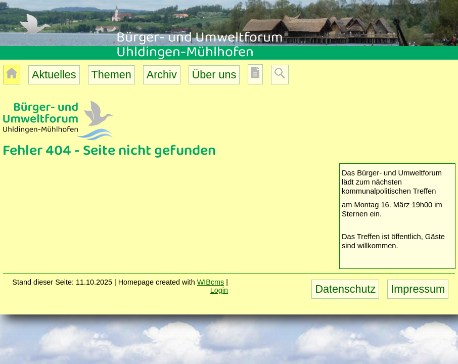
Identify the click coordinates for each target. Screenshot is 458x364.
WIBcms (210, 282)
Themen (111, 74)
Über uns (214, 74)
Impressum (418, 289)
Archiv (162, 74)
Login (219, 290)
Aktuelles (54, 74)
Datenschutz (345, 289)
